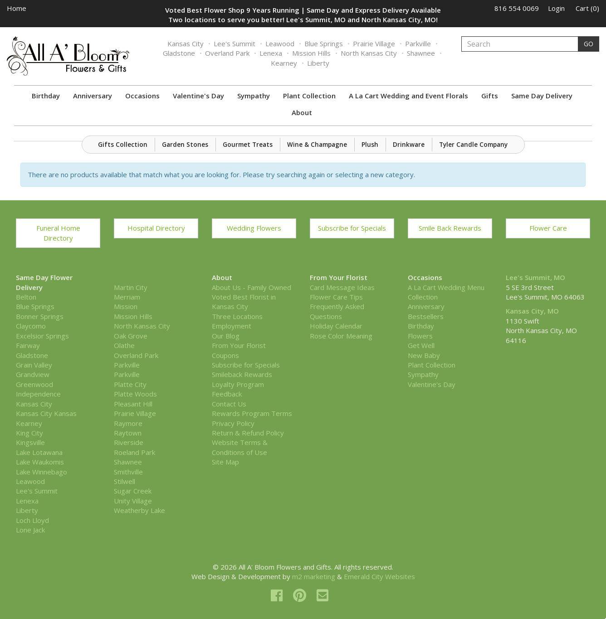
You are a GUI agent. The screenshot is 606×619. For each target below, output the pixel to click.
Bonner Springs (40, 316)
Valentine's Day (198, 95)
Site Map (225, 461)
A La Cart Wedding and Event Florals (408, 95)
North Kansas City (369, 53)
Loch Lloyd (32, 520)
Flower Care (548, 227)
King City (29, 432)
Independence (38, 393)
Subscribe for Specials (352, 227)
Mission (125, 306)
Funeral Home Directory (58, 232)
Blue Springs (323, 43)
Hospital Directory (156, 227)
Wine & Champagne (317, 144)
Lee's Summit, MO (535, 277)
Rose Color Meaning (341, 335)
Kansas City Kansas (46, 413)
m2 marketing (313, 576)
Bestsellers (426, 316)
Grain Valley (34, 364)
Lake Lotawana (39, 452)
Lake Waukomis (40, 461)
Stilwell (124, 481)
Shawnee (421, 53)
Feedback (227, 393)
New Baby (424, 355)
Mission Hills (311, 53)
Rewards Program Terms (252, 413)
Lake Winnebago (41, 471)
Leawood (279, 43)
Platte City (130, 384)
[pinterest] (301, 595)
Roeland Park (134, 452)
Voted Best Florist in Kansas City (244, 301)
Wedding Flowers (254, 227)
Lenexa (270, 53)
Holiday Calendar (336, 325)
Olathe (124, 345)
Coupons (225, 355)
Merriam (127, 296)
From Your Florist (239, 345)
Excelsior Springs (42, 335)
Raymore (128, 423)
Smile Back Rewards (450, 227)
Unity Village (133, 500)
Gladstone (179, 53)
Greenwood (34, 384)
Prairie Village (374, 43)
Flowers (420, 335)
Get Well (421, 345)
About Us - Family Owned (251, 287)
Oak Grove (130, 335)
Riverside (128, 442)
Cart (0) (587, 8)
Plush (370, 144)
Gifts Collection (122, 144)
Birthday (46, 95)
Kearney (284, 63)
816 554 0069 (516, 8)
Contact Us (229, 403)
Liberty (318, 63)
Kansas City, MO (532, 310)
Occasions (142, 95)
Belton (26, 296)
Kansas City (185, 43)
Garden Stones (185, 144)
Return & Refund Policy (248, 432)
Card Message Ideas (342, 287)
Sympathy (253, 95)
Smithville (128, 471)
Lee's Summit (234, 43)
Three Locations (237, 316)
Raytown (128, 432)
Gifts (489, 95)
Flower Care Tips (336, 296)
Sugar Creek (133, 490)
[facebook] (278, 595)
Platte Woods (135, 393)
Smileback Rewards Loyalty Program (242, 379)
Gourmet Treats (248, 144)
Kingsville (30, 442)
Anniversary (92, 95)
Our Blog (225, 335)
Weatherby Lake (139, 510)
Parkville (418, 43)
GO (588, 43)
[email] (322, 595)
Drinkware (409, 144)
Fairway (28, 345)
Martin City (130, 287)
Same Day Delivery (541, 95)
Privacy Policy (233, 423)
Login (556, 8)
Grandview (32, 374)
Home (16, 8)
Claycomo (31, 325)
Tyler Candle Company (473, 144)
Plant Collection (309, 95)
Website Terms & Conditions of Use (240, 447)
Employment (231, 325)
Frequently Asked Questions (337, 311)
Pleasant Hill (133, 403)
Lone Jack (30, 529)
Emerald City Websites (379, 576)
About (302, 112)
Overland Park (227, 53)
